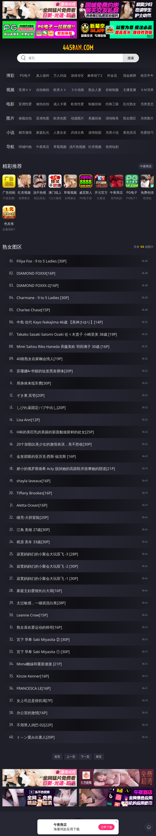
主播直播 (129, 89)
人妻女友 (59, 132)
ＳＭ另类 (147, 89)
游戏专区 (77, 75)
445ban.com (78, 48)
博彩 (10, 75)
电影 (10, 104)
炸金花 (112, 75)
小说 (10, 132)
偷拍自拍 (42, 104)
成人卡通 (59, 104)
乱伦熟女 (129, 104)
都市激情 (25, 132)
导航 (10, 146)
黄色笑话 (129, 132)
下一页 (85, 756)
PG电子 (25, 75)
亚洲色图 (42, 118)
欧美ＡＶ (59, 89)
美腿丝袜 (94, 118)
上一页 (71, 756)
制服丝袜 (94, 104)
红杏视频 (94, 146)
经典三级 (112, 104)
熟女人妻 (94, 89)
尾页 (99, 756)
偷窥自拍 (25, 118)
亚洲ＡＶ (25, 89)
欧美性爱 (77, 104)
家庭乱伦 (42, 132)
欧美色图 (59, 118)
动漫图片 (77, 118)
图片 (10, 118)
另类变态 (147, 104)
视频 (10, 89)
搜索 (131, 58)
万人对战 (59, 75)
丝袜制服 (112, 89)
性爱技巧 (147, 132)
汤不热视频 (77, 146)
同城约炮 (25, 146)
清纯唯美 (112, 118)
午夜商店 (42, 146)
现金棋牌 (129, 75)
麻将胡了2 (94, 75)
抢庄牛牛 (147, 75)
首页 (57, 756)
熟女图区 (129, 118)
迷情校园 (94, 132)
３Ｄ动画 (77, 89)
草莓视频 (59, 146)
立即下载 (106, 827)
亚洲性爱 (25, 104)
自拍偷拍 (42, 89)
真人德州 (42, 75)
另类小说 (112, 132)
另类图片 (147, 118)
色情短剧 (112, 146)
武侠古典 (77, 132)
